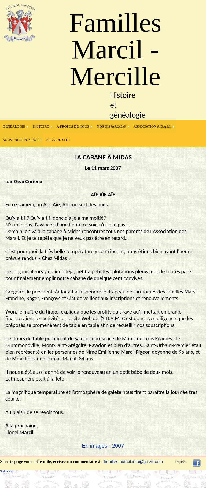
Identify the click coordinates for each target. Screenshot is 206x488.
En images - (97, 446)
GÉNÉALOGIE (14, 126)
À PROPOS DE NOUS (73, 126)
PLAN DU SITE (58, 140)
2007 (118, 446)
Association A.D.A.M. (152, 126)
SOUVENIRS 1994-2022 (21, 140)
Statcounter (7, 471)
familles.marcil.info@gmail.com (133, 461)
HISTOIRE (41, 126)
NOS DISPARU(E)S (111, 126)
